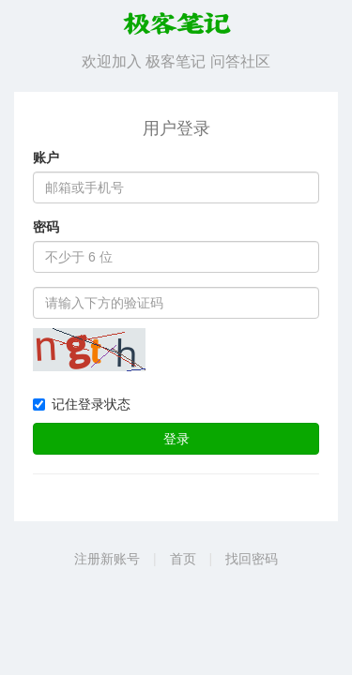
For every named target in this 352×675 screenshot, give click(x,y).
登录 (176, 438)
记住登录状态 (81, 404)
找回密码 (251, 558)
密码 (46, 226)
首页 (183, 558)
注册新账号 (107, 558)
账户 (46, 157)
